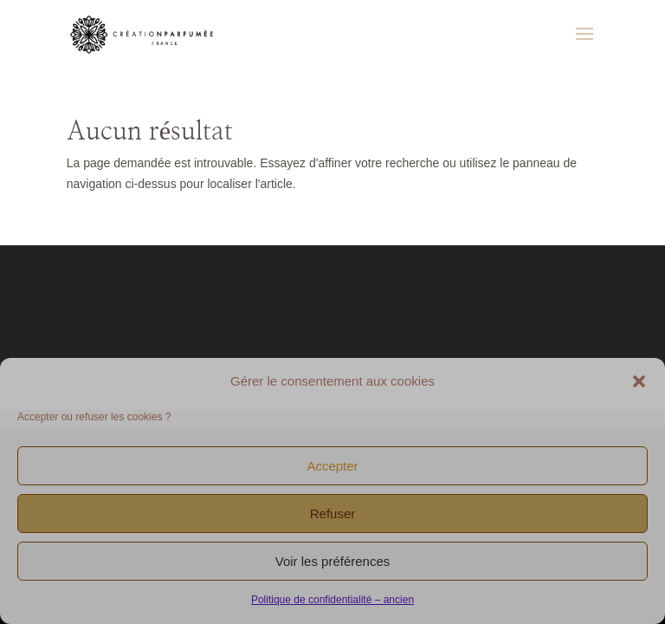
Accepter (332, 465)
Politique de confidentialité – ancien (332, 600)
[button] (639, 381)
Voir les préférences (333, 561)
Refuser (333, 513)
